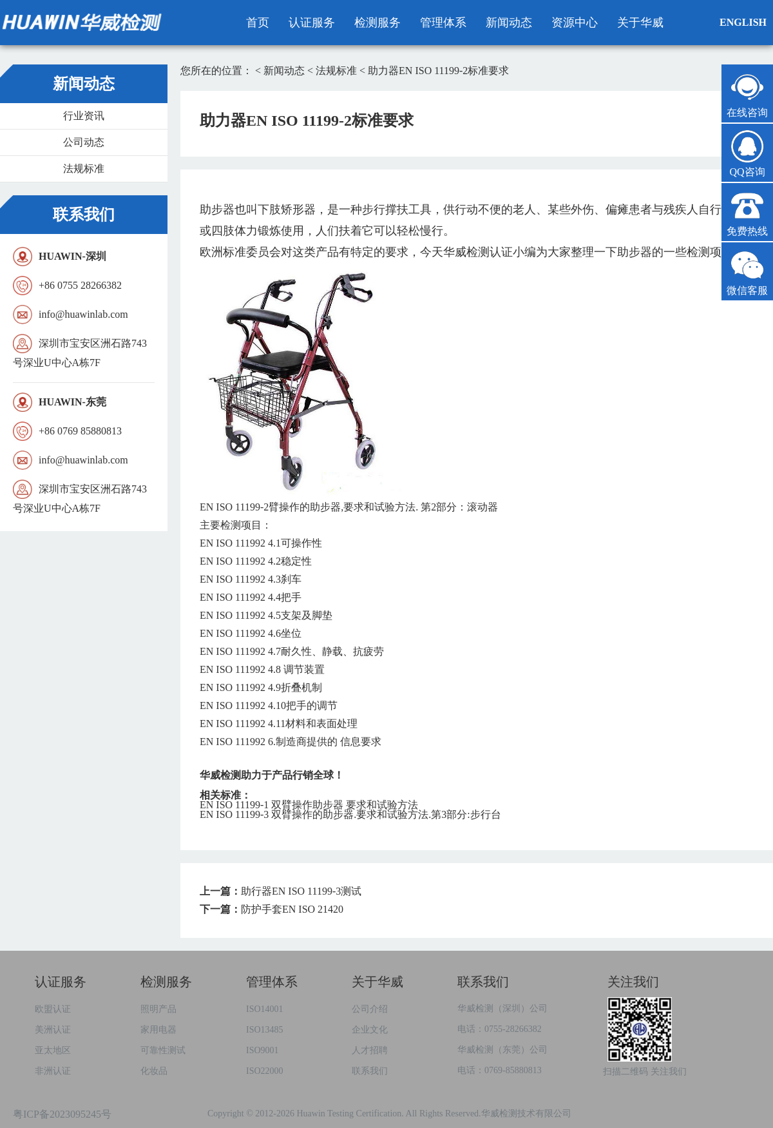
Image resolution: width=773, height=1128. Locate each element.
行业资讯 (83, 115)
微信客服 (747, 272)
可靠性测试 (163, 1050)
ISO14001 (264, 1009)
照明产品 (158, 1009)
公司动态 (83, 142)
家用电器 (158, 1030)
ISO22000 (264, 1071)
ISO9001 (262, 1050)
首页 (257, 22)
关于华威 (640, 22)
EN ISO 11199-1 (309, 804)
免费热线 (747, 213)
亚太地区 (53, 1050)
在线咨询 (747, 94)
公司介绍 (370, 1009)
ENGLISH (743, 22)
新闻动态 (509, 22)
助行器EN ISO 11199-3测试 (301, 891)
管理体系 (443, 22)
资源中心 (574, 22)
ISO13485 (264, 1030)
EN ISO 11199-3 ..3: (350, 814)
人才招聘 (370, 1050)
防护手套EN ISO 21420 (292, 909)
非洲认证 (53, 1071)
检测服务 (377, 22)
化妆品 (153, 1071)
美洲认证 (53, 1030)
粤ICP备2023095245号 (62, 1114)
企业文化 (370, 1030)
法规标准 (83, 168)
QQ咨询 (747, 153)
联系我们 (370, 1071)
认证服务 (312, 22)
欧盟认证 (53, 1009)
